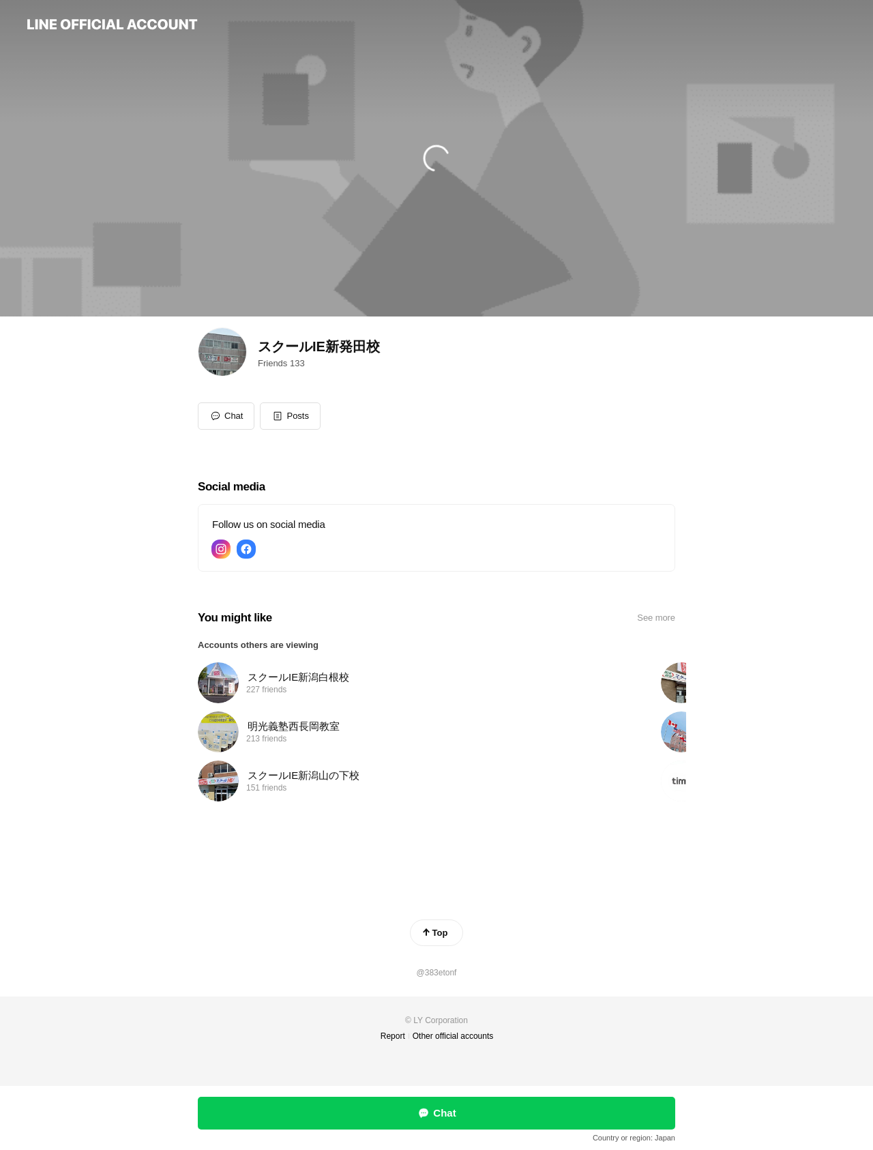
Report (393, 1036)
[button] (290, 416)
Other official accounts (453, 1036)
